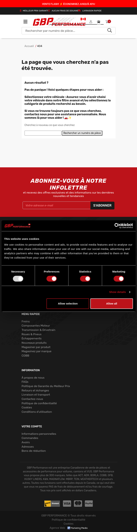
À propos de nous (33, 377)
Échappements (32, 338)
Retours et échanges (35, 390)
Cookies (27, 407)
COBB (25, 355)
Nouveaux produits (34, 342)
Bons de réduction (34, 450)
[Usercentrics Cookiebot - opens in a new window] (117, 225)
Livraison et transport (36, 394)
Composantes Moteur (36, 325)
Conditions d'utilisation (37, 411)
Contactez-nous (32, 399)
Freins (26, 321)
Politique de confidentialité (39, 403)
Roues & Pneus (32, 334)
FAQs (25, 381)
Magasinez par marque (36, 351)
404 (39, 46)
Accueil (29, 46)
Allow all (111, 303)
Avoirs (26, 442)
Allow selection (68, 303)
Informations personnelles (39, 434)
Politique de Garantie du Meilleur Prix (46, 386)
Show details (117, 291)
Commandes (30, 438)
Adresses (28, 446)
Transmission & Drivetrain (38, 330)
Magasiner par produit (36, 347)
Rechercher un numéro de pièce (82, 133)
